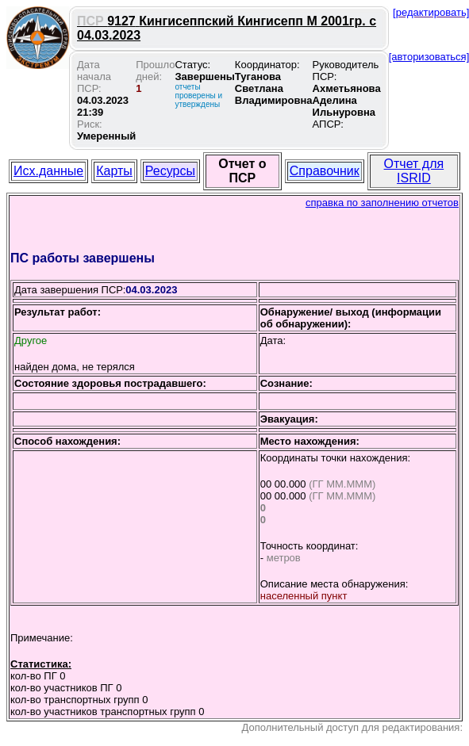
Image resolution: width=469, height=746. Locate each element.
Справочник (324, 171)
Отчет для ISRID (414, 171)
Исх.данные (48, 171)
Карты (114, 171)
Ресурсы (170, 171)
